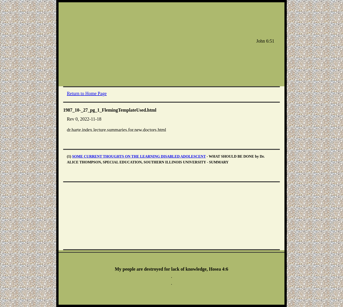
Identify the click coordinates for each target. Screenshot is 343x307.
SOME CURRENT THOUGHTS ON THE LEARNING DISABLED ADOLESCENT (139, 156)
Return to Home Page (87, 93)
